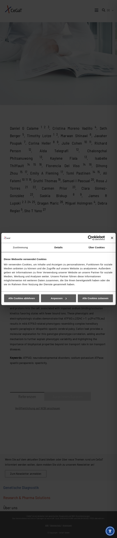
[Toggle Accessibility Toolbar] (110, 531)
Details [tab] (58, 247)
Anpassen (59, 298)
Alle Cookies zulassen (95, 298)
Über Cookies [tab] (97, 247)
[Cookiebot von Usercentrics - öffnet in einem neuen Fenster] (90, 237)
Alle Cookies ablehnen (21, 298)
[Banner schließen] (112, 238)
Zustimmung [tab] (20, 247)
